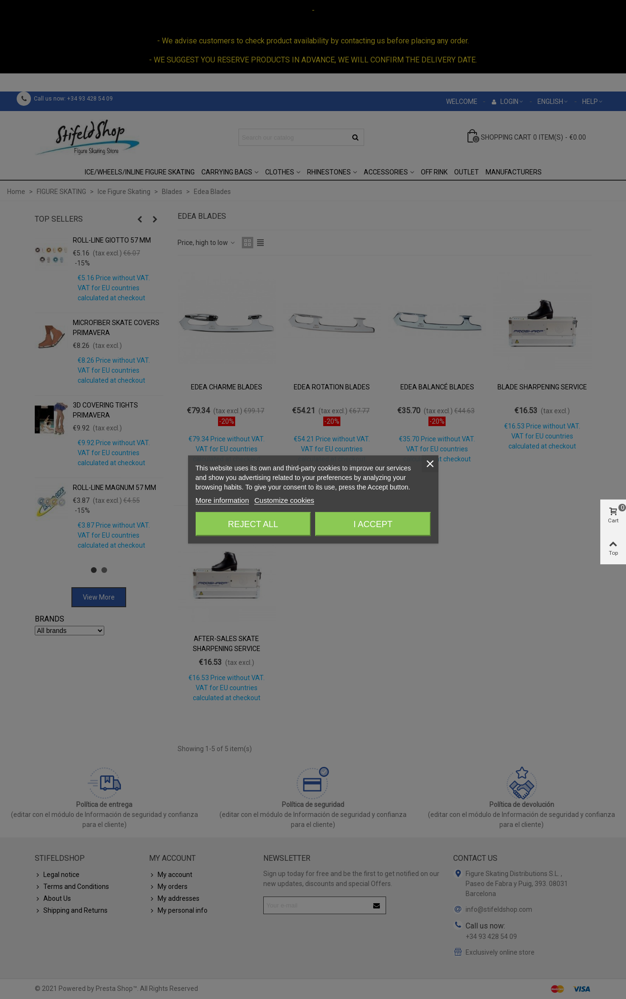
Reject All (253, 524)
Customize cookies (284, 500)
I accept (372, 524)
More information (222, 500)
